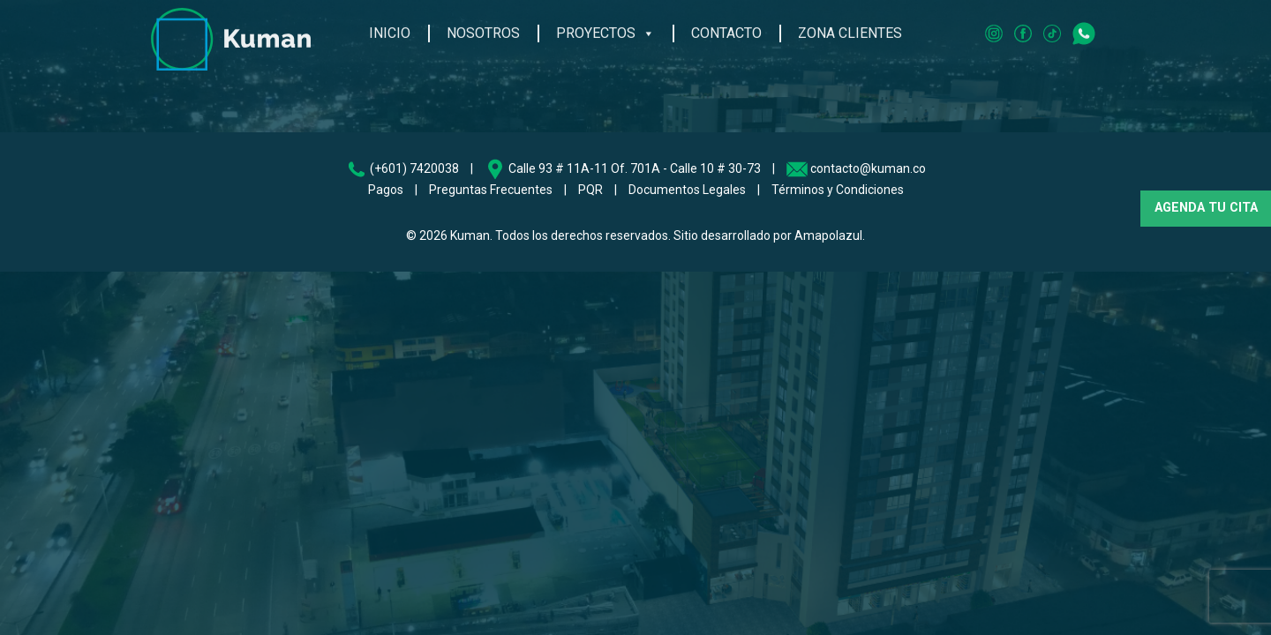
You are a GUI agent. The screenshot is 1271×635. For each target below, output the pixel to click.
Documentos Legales (687, 190)
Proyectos (605, 30)
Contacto (726, 29)
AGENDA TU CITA (1206, 207)
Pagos (385, 190)
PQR (590, 190)
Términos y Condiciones (837, 190)
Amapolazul (828, 235)
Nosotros (483, 29)
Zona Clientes (850, 29)
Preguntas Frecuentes (491, 190)
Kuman (470, 235)
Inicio (389, 29)
